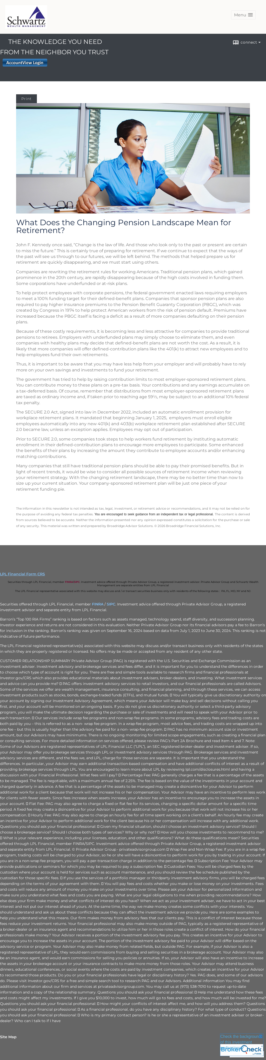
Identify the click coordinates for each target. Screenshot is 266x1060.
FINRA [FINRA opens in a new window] (69, 582)
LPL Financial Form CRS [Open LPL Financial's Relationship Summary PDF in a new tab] (22, 574)
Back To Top (246, 1054)
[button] (243, 14)
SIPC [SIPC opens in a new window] (77, 582)
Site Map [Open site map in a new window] (8, 1037)
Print (26, 98)
